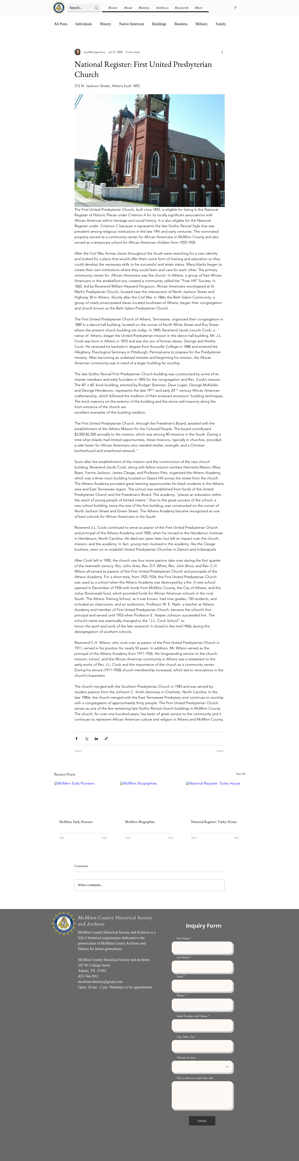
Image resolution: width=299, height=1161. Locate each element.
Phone (180, 995)
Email (180, 976)
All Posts (61, 24)
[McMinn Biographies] (149, 798)
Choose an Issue (186, 1057)
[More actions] (222, 52)
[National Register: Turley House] (215, 798)
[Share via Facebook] (76, 738)
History (105, 24)
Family (221, 24)
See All (240, 774)
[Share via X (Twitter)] (86, 738)
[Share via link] (106, 738)
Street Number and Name (192, 1016)
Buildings (159, 24)
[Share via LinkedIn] (96, 738)
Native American (131, 24)
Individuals (84, 24)
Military (202, 24)
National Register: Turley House (214, 821)
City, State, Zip (185, 1037)
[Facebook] (235, 7)
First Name (183, 938)
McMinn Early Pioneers (76, 821)
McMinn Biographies (140, 821)
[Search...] (78, 8)
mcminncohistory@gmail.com (100, 982)
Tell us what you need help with (195, 1078)
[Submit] (202, 1120)
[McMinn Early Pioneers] (83, 798)
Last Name (183, 957)
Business (181, 24)
